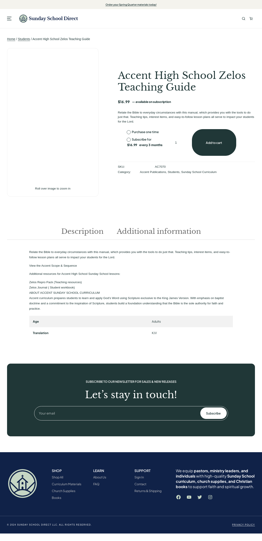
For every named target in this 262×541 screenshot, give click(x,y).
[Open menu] (9, 18)
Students (24, 39)
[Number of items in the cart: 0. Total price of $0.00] (251, 18)
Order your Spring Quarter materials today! (131, 4)
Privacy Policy (243, 525)
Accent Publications (153, 172)
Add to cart (214, 143)
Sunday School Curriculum (199, 172)
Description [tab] (82, 231)
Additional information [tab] (159, 231)
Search (243, 18)
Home (11, 39)
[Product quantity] (176, 142)
